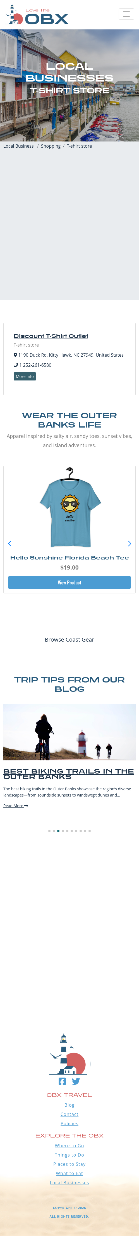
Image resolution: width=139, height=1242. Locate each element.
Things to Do (69, 1155)
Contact (69, 1114)
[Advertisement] (68, 232)
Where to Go (69, 1146)
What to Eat (69, 1173)
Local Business (19, 146)
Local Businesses (69, 1183)
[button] (129, 544)
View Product (69, 582)
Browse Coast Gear (69, 639)
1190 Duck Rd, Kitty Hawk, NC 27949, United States (69, 355)
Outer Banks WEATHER (69, 984)
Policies (69, 1123)
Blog (69, 1105)
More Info (25, 376)
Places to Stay (69, 1164)
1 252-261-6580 (32, 365)
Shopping (51, 146)
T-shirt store (79, 146)
